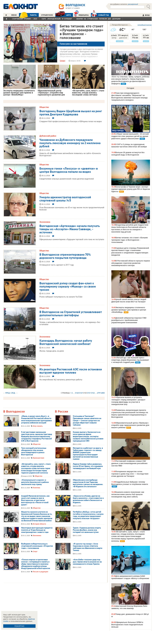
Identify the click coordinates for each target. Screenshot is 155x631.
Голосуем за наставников (73, 43)
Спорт (62, 61)
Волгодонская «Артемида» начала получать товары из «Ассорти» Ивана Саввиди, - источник (69, 229)
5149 (81, 393)
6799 (99, 393)
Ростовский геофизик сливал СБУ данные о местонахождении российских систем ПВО (129, 463)
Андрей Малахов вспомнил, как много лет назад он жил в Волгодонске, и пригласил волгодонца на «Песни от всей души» (35, 500)
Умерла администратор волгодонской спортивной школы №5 (65, 198)
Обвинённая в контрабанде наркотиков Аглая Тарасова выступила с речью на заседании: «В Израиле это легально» (88, 483)
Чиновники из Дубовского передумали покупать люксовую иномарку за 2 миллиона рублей (69, 143)
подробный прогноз (145, 25)
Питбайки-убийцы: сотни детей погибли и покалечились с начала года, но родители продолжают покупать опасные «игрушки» (88, 515)
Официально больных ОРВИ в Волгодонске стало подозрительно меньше (127, 624)
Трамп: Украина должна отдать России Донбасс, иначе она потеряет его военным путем (87, 530)
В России (61, 411)
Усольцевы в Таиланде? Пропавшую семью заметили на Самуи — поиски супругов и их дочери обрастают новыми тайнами (87, 420)
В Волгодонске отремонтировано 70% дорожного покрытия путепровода (65, 256)
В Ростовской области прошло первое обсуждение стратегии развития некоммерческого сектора (130, 263)
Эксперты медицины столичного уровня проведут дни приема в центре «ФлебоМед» (128, 309)
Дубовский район (47, 136)
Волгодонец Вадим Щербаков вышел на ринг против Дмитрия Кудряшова (70, 112)
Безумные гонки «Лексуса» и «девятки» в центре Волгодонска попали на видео (68, 169)
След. (13, 393)
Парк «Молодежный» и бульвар (57, 19)
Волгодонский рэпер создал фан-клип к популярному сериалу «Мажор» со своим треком (67, 286)
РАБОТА (28, 15)
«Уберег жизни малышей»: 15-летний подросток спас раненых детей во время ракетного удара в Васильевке (130, 136)
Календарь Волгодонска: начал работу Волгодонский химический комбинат (65, 342)
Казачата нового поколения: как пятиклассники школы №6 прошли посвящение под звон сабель (127, 494)
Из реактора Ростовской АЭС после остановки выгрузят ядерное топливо (70, 370)
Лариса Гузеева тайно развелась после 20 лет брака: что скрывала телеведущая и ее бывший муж (88, 466)
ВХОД (146, 15)
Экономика (44, 222)
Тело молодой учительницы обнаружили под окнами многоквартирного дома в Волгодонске (33, 451)
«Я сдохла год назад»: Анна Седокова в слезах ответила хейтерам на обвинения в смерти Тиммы (87, 547)
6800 (103, 393)
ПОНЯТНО (19, 626)
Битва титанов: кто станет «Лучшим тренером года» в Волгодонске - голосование (81, 32)
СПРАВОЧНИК (47, 15)
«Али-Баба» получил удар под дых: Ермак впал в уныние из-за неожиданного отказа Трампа (87, 561)
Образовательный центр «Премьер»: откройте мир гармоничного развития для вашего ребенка (130, 425)
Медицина (81, 14)
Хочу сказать (38, 426)
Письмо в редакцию (40, 572)
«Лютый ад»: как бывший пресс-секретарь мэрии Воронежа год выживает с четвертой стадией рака (130, 360)
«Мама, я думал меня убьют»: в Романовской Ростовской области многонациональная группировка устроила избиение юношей (36, 419)
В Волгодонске (14, 411)
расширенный (133, 4)
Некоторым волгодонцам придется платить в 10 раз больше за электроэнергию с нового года (36, 530)
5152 (93, 393)
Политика (36, 488)
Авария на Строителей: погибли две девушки (98, 19)
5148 (77, 393)
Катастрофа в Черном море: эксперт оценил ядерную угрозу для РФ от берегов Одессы (130, 189)
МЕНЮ (14, 15)
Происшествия (38, 458)
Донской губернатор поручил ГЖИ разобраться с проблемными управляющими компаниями (128, 320)
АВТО (63, 15)
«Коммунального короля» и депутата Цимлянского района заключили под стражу (35, 482)
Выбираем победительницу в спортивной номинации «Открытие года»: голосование (37, 546)
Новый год (100, 15)
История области (39, 524)
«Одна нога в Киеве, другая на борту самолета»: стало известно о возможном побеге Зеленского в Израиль (88, 499)
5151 (89, 393)
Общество (44, 107)
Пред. (7, 393)
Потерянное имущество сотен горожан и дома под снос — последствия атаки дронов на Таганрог (129, 473)
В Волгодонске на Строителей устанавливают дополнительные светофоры (70, 313)
